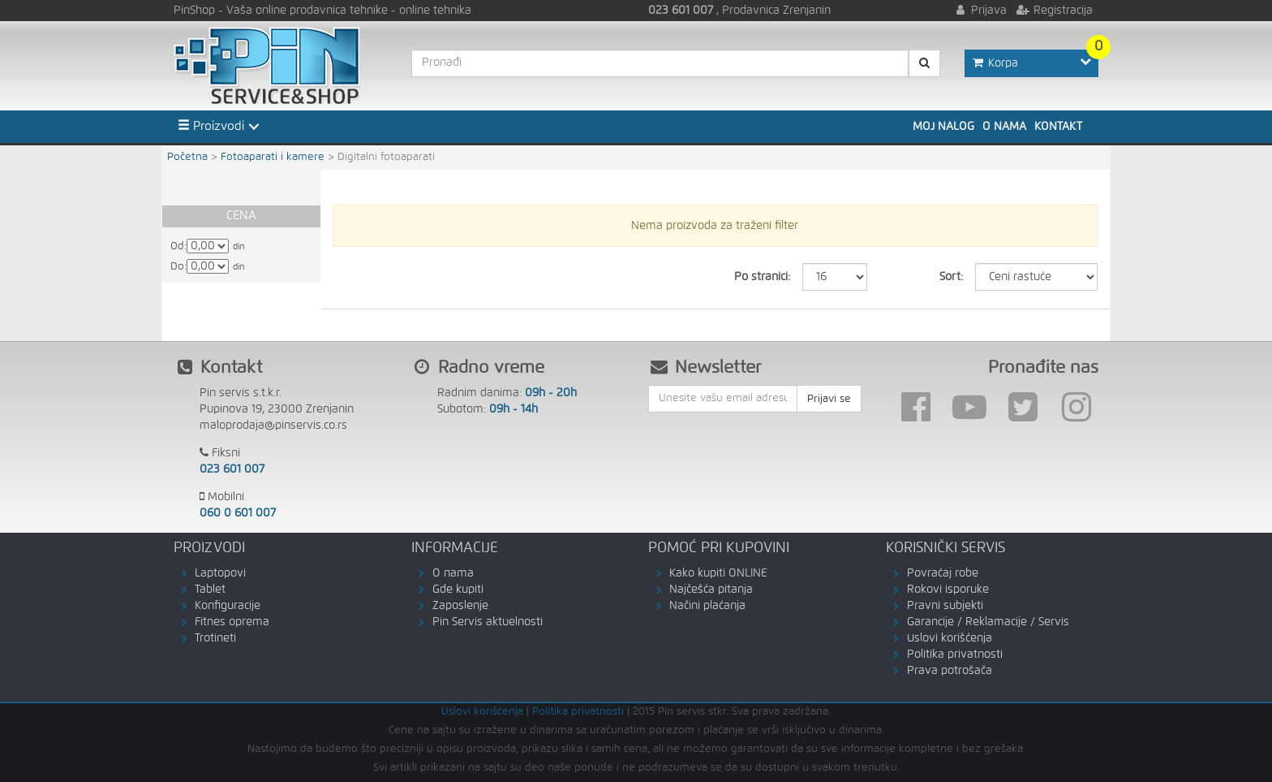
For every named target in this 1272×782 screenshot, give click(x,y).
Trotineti (215, 638)
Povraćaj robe (942, 573)
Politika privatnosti (955, 654)
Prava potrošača (949, 670)
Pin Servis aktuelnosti (487, 622)
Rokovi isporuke (948, 589)
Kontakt (1058, 126)
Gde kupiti (457, 589)
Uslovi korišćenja (949, 638)
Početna (187, 157)
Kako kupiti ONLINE (718, 573)
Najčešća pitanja (711, 589)
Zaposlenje (460, 605)
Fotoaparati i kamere (272, 157)
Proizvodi (211, 125)
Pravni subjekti (945, 605)
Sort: (951, 277)
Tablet (210, 589)
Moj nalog (943, 126)
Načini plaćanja (707, 605)
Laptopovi (220, 573)
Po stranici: (762, 277)
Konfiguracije (227, 605)
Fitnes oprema (232, 622)
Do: (178, 266)
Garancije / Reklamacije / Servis (988, 622)
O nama (1004, 126)
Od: (178, 246)
